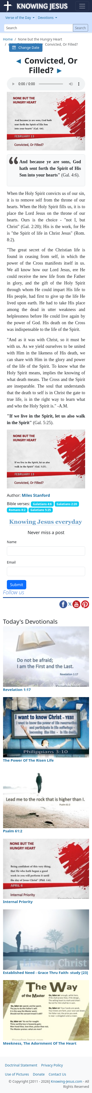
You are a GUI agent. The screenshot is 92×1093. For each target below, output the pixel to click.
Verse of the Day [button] (18, 17)
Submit (16, 584)
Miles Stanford (36, 495)
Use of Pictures (17, 1074)
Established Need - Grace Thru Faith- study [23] (45, 972)
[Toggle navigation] (82, 6)
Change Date (25, 47)
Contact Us (57, 1074)
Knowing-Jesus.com (66, 1081)
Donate (39, 1074)
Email (11, 562)
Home (8, 39)
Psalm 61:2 (12, 830)
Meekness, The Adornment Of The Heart (39, 1043)
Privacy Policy (52, 1065)
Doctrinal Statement (21, 1065)
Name (11, 542)
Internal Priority (18, 901)
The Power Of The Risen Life (28, 760)
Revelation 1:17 (17, 689)
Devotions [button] (46, 17)
